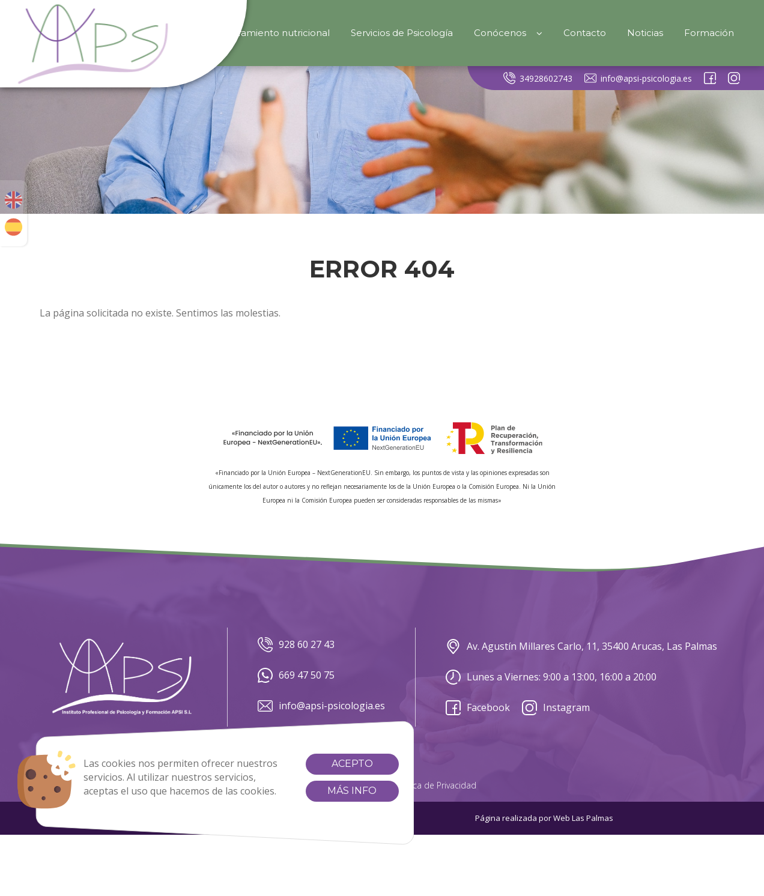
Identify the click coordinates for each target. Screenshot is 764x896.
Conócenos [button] (508, 32)
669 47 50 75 (296, 675)
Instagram (556, 707)
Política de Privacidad (435, 785)
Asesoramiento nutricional (270, 32)
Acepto (342, 763)
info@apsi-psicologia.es (638, 78)
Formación (709, 32)
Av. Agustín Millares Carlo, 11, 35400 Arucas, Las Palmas (581, 646)
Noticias (645, 32)
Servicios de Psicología (402, 32)
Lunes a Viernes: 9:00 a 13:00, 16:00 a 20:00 (551, 677)
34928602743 (537, 78)
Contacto (584, 32)
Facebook (478, 707)
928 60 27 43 (296, 644)
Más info (343, 790)
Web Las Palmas (583, 818)
